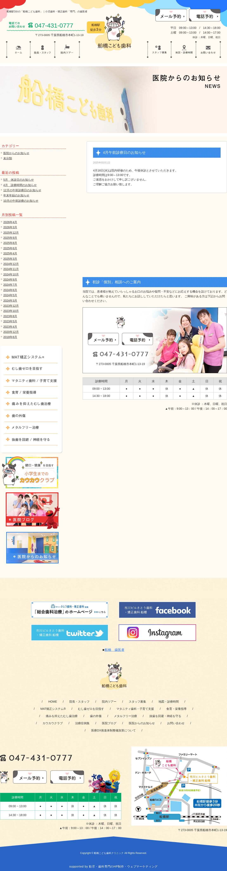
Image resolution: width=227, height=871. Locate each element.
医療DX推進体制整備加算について (113, 730)
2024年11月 (11, 269)
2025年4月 (10, 253)
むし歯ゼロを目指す (31, 371)
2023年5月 (10, 321)
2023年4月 (10, 326)
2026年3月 (10, 227)
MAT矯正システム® (31, 359)
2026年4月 (10, 222)
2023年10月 (11, 310)
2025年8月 (10, 243)
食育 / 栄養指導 (31, 394)
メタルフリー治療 (31, 429)
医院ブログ (109, 723)
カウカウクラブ (53, 723)
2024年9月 (10, 279)
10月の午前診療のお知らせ (20, 200)
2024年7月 (10, 284)
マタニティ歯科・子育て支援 (135, 708)
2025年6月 (10, 248)
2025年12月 (11, 232)
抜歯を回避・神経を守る (165, 716)
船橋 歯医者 (114, 650)
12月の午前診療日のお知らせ (22, 190)
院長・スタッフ (79, 701)
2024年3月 (10, 300)
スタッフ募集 (137, 701)
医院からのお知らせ (16, 153)
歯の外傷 (31, 418)
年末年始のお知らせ (16, 195)
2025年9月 (10, 237)
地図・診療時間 (168, 701)
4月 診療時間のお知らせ (20, 185)
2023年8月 (10, 316)
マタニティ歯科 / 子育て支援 (31, 382)
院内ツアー (109, 701)
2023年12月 (11, 305)
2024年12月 (11, 264)
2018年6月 (10, 337)
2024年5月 (10, 295)
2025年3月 (10, 258)
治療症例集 (82, 723)
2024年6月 (10, 290)
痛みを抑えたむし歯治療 (31, 406)
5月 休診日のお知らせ (18, 179)
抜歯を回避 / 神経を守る (31, 441)
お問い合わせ (175, 723)
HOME (52, 701)
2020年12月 (11, 331)
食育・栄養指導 (176, 708)
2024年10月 (11, 274)
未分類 (7, 158)
